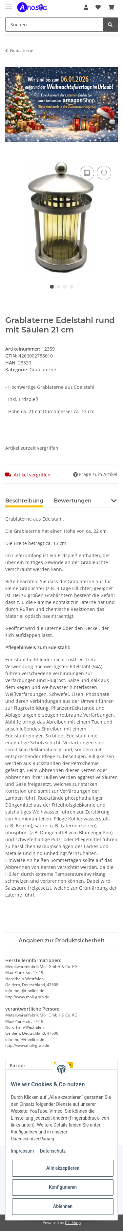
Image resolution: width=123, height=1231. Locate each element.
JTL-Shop (73, 1222)
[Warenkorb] (111, 7)
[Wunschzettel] (98, 7)
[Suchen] (54, 24)
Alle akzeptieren (62, 1168)
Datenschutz (53, 1151)
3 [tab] (65, 287)
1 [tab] (52, 287)
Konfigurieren (63, 1187)
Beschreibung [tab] (24, 501)
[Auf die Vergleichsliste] (87, 173)
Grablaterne (43, 369)
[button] (86, 7)
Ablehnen (62, 1206)
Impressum (22, 1151)
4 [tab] (71, 287)
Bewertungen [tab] (73, 501)
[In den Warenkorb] (10, 156)
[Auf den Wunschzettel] (104, 173)
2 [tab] (58, 287)
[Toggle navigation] (8, 4)
